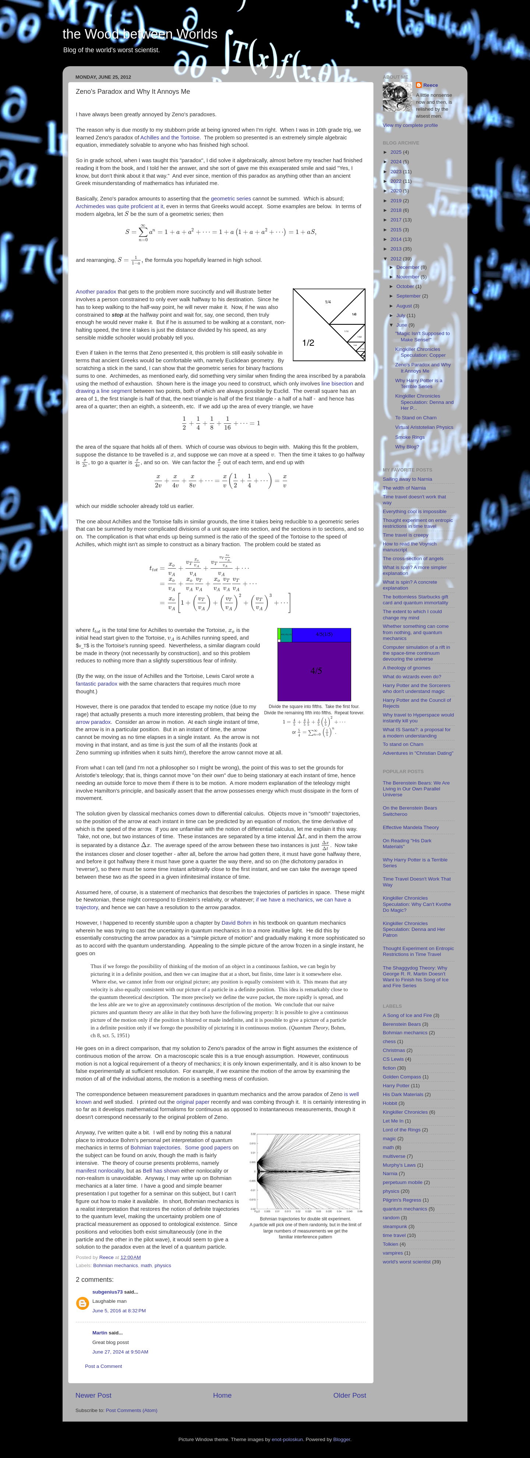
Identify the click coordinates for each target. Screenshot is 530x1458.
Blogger (341, 1439)
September (409, 296)
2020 (397, 190)
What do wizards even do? (412, 676)
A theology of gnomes (407, 668)
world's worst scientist (407, 1262)
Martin (99, 1333)
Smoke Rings (410, 437)
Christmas (394, 1050)
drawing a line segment (105, 391)
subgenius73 (107, 1292)
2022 (397, 181)
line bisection (337, 384)
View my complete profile (410, 125)
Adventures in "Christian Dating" (418, 753)
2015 (397, 229)
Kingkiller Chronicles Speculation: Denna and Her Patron (414, 929)
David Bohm (236, 923)
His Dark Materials (403, 1094)
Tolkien (390, 1244)
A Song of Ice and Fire (407, 1015)
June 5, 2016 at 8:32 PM (119, 1310)
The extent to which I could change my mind (412, 614)
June (402, 325)
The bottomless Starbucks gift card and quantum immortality (415, 599)
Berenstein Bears (402, 1024)
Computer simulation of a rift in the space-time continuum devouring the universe (416, 653)
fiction (389, 1068)
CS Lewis (393, 1059)
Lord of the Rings (402, 1129)
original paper (192, 1102)
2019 (397, 200)
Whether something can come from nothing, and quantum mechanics (416, 632)
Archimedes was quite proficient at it (119, 206)
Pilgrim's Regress (402, 1200)
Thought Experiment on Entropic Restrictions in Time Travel (418, 951)
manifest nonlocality (99, 1171)
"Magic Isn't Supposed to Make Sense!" (422, 336)
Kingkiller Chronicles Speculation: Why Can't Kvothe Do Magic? (417, 904)
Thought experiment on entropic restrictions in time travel (418, 523)
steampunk (395, 1226)
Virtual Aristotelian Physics (424, 427)
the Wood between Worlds (140, 34)
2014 (397, 239)
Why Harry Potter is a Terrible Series (418, 383)
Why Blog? (407, 446)
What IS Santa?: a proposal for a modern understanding (417, 732)
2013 (397, 249)
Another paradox (96, 292)
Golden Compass (402, 1077)
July (401, 315)
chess (389, 1041)
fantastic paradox (96, 684)
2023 (397, 171)
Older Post (349, 1395)
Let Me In (393, 1121)
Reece (430, 85)
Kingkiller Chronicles (405, 1112)
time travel (394, 1235)
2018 (397, 210)
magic (389, 1138)
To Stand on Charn (416, 417)
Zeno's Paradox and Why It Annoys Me (423, 367)
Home (222, 1395)
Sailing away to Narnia (407, 479)
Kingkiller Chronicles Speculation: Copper (420, 352)
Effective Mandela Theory (411, 827)
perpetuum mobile (403, 1182)
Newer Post (93, 1395)
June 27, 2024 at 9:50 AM (120, 1352)
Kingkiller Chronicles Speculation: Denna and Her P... (424, 401)
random (391, 1217)
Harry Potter (396, 1085)
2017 (397, 220)
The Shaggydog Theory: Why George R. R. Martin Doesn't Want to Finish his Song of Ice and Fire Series (416, 977)
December (408, 267)
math (146, 1265)
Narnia (390, 1173)
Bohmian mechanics (115, 1265)
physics (163, 1265)
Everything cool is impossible (414, 511)
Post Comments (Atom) (132, 1410)
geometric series (231, 199)
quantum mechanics (405, 1209)
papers (222, 1148)
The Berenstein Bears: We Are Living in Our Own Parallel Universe (416, 788)
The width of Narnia (404, 488)
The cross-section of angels (413, 558)
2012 (397, 259)
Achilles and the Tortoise (169, 138)
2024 (397, 161)
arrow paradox (93, 722)
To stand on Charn (403, 744)
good (207, 1148)
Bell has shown (161, 1171)
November (408, 277)
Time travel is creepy (405, 535)
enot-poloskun (287, 1439)
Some (192, 1148)
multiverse (394, 1156)
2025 (397, 152)
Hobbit (390, 1103)
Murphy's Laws (399, 1165)
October (406, 286)
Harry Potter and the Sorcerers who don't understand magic (417, 688)
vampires (393, 1253)
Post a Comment (103, 1366)
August (404, 306)
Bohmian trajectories (155, 1148)
